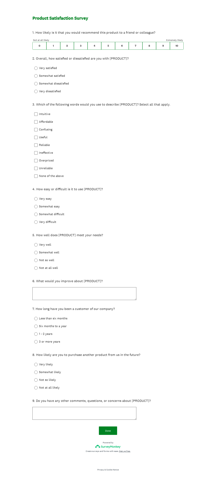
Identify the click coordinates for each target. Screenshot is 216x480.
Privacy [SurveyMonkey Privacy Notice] (100, 469)
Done (108, 430)
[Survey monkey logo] (108, 446)
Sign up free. (124, 451)
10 (177, 45)
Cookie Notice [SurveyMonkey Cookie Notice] (112, 469)
